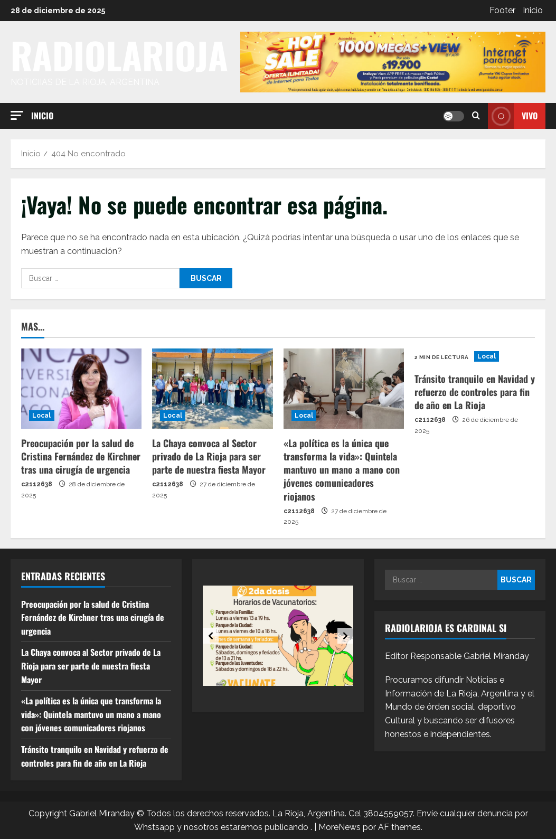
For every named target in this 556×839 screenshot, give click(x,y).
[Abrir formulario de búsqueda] (476, 116)
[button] (17, 115)
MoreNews (339, 827)
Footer (502, 10)
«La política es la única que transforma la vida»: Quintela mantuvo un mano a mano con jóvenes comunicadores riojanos (342, 469)
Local (41, 415)
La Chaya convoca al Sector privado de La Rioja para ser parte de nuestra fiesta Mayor (209, 456)
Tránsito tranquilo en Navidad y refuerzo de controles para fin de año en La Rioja (474, 392)
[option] (278, 636)
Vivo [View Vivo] (513, 116)
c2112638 (36, 484)
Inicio (533, 10)
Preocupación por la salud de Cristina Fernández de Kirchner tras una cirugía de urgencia (80, 456)
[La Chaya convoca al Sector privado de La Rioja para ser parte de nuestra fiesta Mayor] (212, 388)
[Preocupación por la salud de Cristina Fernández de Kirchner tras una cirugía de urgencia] (81, 388)
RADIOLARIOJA (119, 55)
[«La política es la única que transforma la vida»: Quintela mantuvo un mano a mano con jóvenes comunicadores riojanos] (344, 388)
